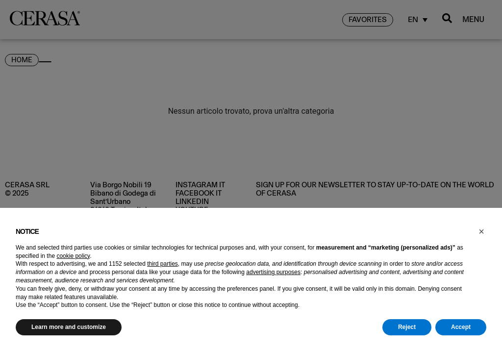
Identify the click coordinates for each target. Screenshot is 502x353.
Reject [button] (407, 327)
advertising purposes (273, 272)
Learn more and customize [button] (68, 327)
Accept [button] (461, 327)
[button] (481, 231)
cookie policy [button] (73, 255)
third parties (162, 263)
